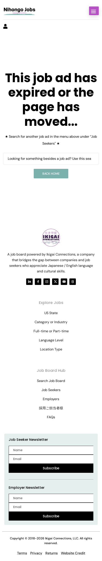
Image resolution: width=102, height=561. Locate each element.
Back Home (51, 174)
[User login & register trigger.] (5, 27)
